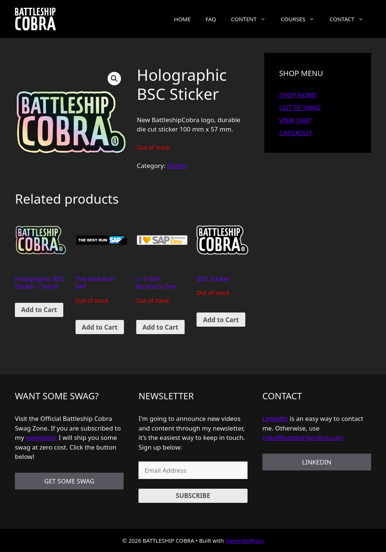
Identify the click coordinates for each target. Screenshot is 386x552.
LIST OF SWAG (300, 107)
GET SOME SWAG (69, 481)
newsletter (41, 437)
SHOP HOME (298, 95)
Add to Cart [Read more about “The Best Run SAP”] (100, 327)
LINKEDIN (316, 462)
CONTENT (252, 19)
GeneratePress (244, 540)
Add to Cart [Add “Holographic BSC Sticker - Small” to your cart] (39, 309)
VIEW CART (295, 120)
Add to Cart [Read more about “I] (160, 327)
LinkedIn (275, 418)
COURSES (301, 19)
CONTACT (350, 19)
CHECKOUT (295, 133)
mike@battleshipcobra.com (303, 437)
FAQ (210, 19)
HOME (182, 19)
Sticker (177, 165)
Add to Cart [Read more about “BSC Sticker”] (221, 319)
